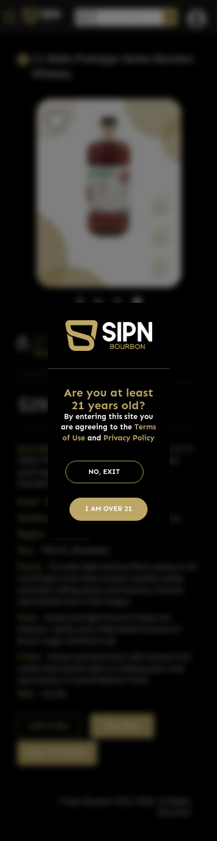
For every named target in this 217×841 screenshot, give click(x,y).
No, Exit (104, 472)
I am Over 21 (109, 509)
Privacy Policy (129, 438)
